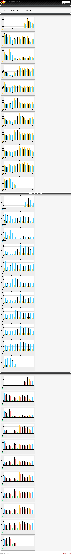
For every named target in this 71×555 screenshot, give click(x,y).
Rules (18, 4)
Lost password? (66, 3)
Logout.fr (70, 553)
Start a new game (14, 4)
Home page (8, 4)
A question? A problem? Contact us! (65, 553)
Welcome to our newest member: (13, 1)
